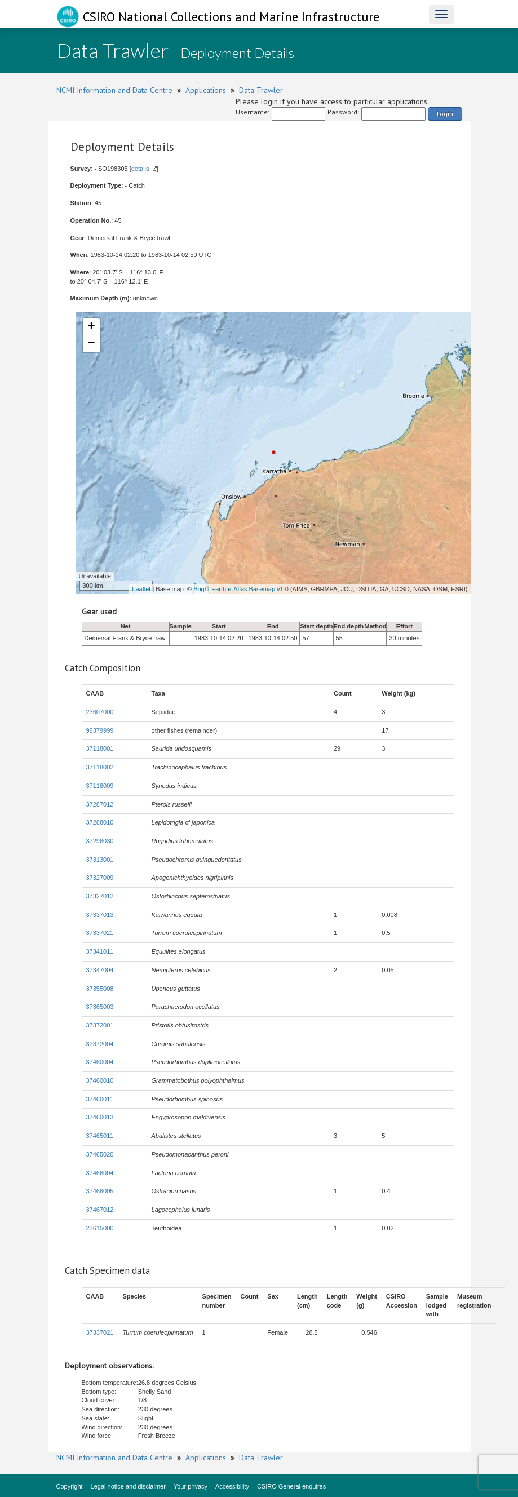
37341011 (100, 951)
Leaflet (141, 589)
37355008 (100, 988)
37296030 (100, 841)
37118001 (100, 748)
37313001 (100, 859)
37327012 (100, 896)
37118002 (100, 767)
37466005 (100, 1191)
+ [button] (91, 326)
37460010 (100, 1080)
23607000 (100, 711)
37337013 (100, 914)
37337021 (100, 932)
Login (445, 113)
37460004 (100, 1061)
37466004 (100, 1173)
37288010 (100, 822)
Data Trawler (261, 90)
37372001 (100, 1025)
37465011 (100, 1135)
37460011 (100, 1099)
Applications (205, 90)
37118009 (100, 785)
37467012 (100, 1209)
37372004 (100, 1043)
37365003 (100, 1006)
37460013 (100, 1117)
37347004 (100, 970)
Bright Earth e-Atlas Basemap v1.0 (241, 589)
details (140, 168)
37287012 (100, 804)
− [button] (91, 343)
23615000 (100, 1228)
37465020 (100, 1154)
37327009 (100, 877)
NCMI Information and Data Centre (114, 90)
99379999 (100, 730)
